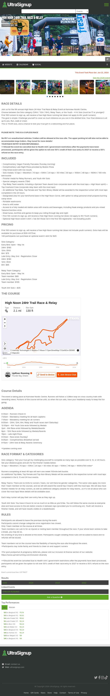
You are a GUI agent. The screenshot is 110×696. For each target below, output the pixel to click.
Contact (63, 693)
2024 (31, 583)
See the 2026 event (101, 78)
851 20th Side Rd (9, 22)
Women (12, 607)
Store (49, 693)
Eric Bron (9, 624)
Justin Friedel (10, 618)
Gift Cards (35, 693)
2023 (57, 583)
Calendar (22, 64)
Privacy (84, 693)
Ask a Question (54, 597)
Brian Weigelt (10, 635)
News (43, 693)
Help (55, 693)
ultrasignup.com (17, 667)
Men (4, 607)
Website (7, 64)
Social (36, 64)
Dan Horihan (10, 633)
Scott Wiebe (10, 627)
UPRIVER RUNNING (10, 592)
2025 (4, 583)
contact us (15, 664)
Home (26, 693)
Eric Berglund (10, 612)
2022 (84, 583)
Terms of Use (73, 693)
